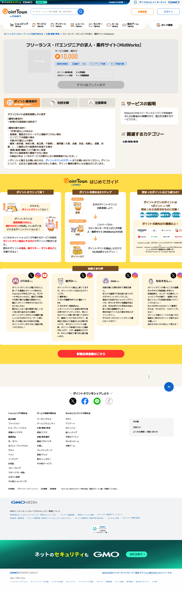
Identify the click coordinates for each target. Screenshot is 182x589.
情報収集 (109, 581)
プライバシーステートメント (27, 489)
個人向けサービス (142, 581)
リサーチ (99, 581)
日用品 (11, 463)
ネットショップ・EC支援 (40, 581)
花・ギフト (13, 441)
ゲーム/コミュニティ (46, 423)
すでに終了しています (91, 85)
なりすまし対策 (113, 518)
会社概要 (44, 489)
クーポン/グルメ (44, 419)
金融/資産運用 (43, 436)
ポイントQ (70, 427)
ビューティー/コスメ (17, 427)
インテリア (13, 459)
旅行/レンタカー (44, 459)
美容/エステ (42, 432)
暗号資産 (129, 581)
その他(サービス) (44, 463)
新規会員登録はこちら (91, 354)
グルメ (11, 450)
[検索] (80, 12)
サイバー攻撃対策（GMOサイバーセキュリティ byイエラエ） (50, 518)
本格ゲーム (70, 445)
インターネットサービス (18, 581)
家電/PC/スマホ (15, 432)
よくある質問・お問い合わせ (145, 431)
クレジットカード (44, 450)
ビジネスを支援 (57, 581)
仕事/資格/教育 (130, 141)
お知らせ (137, 427)
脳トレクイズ (71, 432)
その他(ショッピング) (17, 481)
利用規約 (11, 489)
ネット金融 (119, 581)
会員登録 (142, 11)
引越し (40, 445)
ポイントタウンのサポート (59, 160)
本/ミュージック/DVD (18, 445)
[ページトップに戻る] (169, 387)
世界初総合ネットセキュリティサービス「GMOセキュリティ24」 (33, 515)
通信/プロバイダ (44, 441)
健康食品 (12, 436)
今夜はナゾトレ (72, 436)
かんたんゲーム (72, 441)
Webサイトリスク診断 (86, 515)
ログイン (168, 11)
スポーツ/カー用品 (16, 472)
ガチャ (68, 419)
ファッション (14, 423)
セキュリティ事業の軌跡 (131, 518)
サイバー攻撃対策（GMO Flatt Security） (89, 518)
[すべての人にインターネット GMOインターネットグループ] (160, 2)
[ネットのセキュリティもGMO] (24, 2)
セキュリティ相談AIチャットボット (109, 514)
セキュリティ (71, 581)
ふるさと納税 (14, 476)
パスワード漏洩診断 (67, 515)
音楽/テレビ (42, 454)
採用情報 (53, 489)
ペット (11, 454)
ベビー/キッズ (14, 468)
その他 (154, 581)
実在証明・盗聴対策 (17, 518)
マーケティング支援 (86, 581)
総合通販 (12, 419)
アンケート (70, 423)
